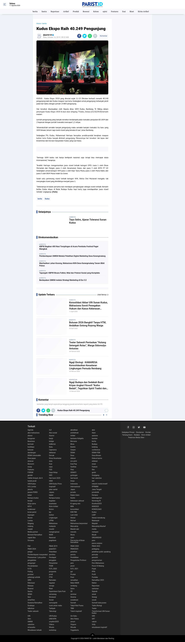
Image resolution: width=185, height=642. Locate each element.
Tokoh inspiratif (76, 611)
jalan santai (53, 489)
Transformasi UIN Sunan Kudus (101, 612)
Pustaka (95, 577)
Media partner (33, 532)
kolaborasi (31, 509)
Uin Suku (73, 616)
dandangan (32, 453)
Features (114, 11)
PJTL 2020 (53, 569)
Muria (72, 535)
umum (72, 622)
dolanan (31, 461)
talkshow (31, 608)
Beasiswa (31, 441)
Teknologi (52, 611)
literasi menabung (98, 518)
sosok (94, 600)
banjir (51, 438)
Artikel (66, 11)
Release (30, 586)
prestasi (31, 574)
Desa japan (32, 458)
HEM (51, 481)
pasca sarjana (97, 543)
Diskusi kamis (97, 458)
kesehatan (53, 504)
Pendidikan (74, 557)
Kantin (72, 498)
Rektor (94, 583)
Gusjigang (95, 475)
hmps (72, 481)
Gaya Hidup (53, 472)
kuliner (51, 515)
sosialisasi (74, 600)
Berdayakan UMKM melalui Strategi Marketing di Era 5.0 (62, 280)
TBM (72, 608)
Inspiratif (52, 487)
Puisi (72, 577)
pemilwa (52, 554)
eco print (73, 461)
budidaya (31, 447)
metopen (95, 532)
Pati (29, 546)
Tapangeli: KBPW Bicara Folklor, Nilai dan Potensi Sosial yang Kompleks (69, 273)
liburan (30, 518)
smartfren (31, 600)
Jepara (51, 492)
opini (105, 11)
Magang (31, 523)
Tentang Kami (127, 435)
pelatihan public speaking (101, 552)
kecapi (30, 501)
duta (50, 461)
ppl (71, 571)
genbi (94, 472)
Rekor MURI (74, 583)
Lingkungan (53, 518)
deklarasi (52, 453)
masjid (30, 529)
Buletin (73, 447)
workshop (52, 630)
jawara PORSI (33, 492)
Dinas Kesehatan (55, 458)
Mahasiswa (53, 523)
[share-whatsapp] (90, 36)
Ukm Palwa (74, 619)
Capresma (53, 450)
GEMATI (73, 472)
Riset (132, 11)
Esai (124, 11)
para (93, 540)
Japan (72, 489)
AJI (50, 430)
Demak (51, 455)
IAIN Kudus (32, 484)
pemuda (95, 554)
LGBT (94, 515)
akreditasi (74, 430)
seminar (73, 594)
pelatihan (73, 552)
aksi (93, 430)
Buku (51, 447)
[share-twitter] (84, 36)
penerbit (95, 557)
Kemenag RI (96, 501)
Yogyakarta (74, 630)
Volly (93, 624)
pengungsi (31, 563)
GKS (50, 475)
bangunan (31, 438)
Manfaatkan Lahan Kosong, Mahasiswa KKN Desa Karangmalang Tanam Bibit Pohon (72, 264)
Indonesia (74, 484)
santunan (95, 588)
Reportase (55, 11)
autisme (95, 436)
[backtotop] (92, 635)
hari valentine (97, 478)
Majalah (95, 523)
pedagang (95, 549)
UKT (93, 619)
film (93, 470)
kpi (50, 512)
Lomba (30, 521)
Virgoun (73, 624)
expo (51, 467)
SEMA (30, 594)
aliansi (30, 436)
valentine (31, 624)
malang (30, 526)
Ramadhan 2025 (98, 580)
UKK (93, 616)
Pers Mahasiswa (98, 563)
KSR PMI (73, 512)
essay (30, 467)
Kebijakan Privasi (128, 432)
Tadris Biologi (97, 605)
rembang (73, 586)
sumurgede (53, 603)
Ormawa (31, 540)
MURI (51, 535)
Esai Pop (73, 464)
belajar (51, 441)
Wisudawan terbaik (35, 630)
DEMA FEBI (96, 453)
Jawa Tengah (97, 489)
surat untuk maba (55, 605)
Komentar (103, 36)
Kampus (95, 495)
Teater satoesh (33, 611)
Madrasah (95, 521)
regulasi (52, 583)
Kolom (96, 11)
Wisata (51, 627)
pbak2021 (52, 549)
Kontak (148, 432)
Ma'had (73, 521)
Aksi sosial (53, 433)
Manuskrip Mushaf (99, 526)
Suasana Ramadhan (35, 603)
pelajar (30, 552)
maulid (51, 529)
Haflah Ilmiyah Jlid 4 (35, 478)
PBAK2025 (74, 549)
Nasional (52, 538)
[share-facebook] (79, 36)
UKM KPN (52, 619)
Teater (94, 608)
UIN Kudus (53, 616)
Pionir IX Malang (98, 566)
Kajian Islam (74, 495)
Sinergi (94, 597)
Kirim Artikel (143, 11)
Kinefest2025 (97, 504)
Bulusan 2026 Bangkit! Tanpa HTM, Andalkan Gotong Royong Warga (87, 324)
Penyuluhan (53, 563)
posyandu (52, 571)
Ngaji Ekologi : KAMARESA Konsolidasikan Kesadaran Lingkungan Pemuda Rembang (85, 365)
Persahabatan (33, 566)
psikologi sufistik (34, 577)
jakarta (30, 489)
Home (38, 23)
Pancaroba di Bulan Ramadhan (77, 541)
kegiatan (52, 501)
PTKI (51, 577)
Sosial (51, 600)
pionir (72, 566)
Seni (29, 597)
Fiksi (72, 470)
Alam (94, 433)
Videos (51, 624)
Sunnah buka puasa (99, 603)
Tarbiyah (52, 608)
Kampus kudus (33, 498)
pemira (73, 554)
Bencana (73, 441)
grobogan (74, 475)
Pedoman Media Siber (136, 437)
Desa (72, 455)
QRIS (29, 580)
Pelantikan (53, 552)
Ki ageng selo (75, 504)
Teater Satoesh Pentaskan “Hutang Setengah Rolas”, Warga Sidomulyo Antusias (87, 345)
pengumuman (97, 560)
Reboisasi (31, 583)
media (94, 529)
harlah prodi (32, 481)
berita (35, 11)
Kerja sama (32, 504)
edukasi (95, 461)
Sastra (44, 11)
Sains (72, 588)
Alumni (51, 436)
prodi (51, 574)
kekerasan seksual (77, 501)
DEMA (72, 453)
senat (94, 594)
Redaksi (137, 435)
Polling (30, 571)
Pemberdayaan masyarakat (38, 554)
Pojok (94, 569)
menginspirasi (54, 532)
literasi (72, 518)
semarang (52, 594)
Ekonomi (31, 464)
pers (72, 563)
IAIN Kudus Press (55, 484)
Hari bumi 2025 (54, 478)
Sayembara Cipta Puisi (57, 591)
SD (71, 591)
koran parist (32, 512)
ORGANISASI (96, 538)
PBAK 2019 (53, 546)
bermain (31, 444)
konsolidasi (74, 509)
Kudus (47, 199)
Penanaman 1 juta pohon (37, 557)
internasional (75, 487)
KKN (72, 506)
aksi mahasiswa (33, 433)
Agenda (30, 430)
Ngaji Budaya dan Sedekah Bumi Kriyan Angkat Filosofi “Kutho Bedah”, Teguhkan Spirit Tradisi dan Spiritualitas (87, 385)
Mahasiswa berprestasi (79, 523)
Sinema (73, 597)
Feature (94, 467)
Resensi (86, 11)
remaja (51, 586)
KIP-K (30, 506)
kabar (30, 495)
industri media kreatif (99, 484)
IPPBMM (95, 487)
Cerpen (73, 450)
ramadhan (74, 580)
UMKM (30, 622)
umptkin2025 (54, 622)
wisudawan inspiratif (99, 627)
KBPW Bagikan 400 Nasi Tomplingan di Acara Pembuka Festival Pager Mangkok (68, 247)
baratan (73, 379)
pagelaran (52, 540)
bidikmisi (52, 444)
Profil (94, 574)
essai (94, 464)
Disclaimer (140, 432)
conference (96, 450)
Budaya (94, 444)
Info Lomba (32, 487)
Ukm (29, 619)
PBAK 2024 (32, 549)
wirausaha (31, 627)
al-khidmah (74, 433)
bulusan (30, 450)
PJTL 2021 (74, 569)
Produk (76, 11)
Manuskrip (74, 526)
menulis (73, 532)
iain (93, 481)
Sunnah (73, 603)
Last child (74, 515)
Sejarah (94, 591)
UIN (29, 616)
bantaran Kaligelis (77, 438)
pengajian (52, 560)
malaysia (52, 526)
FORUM (30, 472)
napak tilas (32, 538)
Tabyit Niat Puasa (76, 605)
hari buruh (74, 478)
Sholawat (52, 597)
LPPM (51, 521)
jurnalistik (95, 492)
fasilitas (73, 467)
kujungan (31, 515)
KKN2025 (95, 506)
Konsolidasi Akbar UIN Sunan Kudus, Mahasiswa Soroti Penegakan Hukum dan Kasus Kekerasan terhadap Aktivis (88, 305)
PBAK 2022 (96, 546)
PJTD (30, 569)
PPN (93, 571)
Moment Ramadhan (35, 535)
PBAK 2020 (74, 546)
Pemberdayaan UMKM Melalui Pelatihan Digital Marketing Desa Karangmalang (72, 256)
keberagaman (97, 498)
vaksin (94, 622)
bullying (95, 447)
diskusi (73, 458)
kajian (51, 495)
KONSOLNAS (96, 509)
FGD (50, 470)
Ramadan (52, 580)
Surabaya (31, 605)
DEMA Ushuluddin (34, 455)
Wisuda (73, 627)
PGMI (51, 566)
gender (30, 475)
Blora (72, 444)
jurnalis (73, 492)
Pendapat (52, 557)
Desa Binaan (96, 455)
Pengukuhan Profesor (78, 560)
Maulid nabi (74, 529)
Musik (94, 535)
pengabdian (32, 560)
